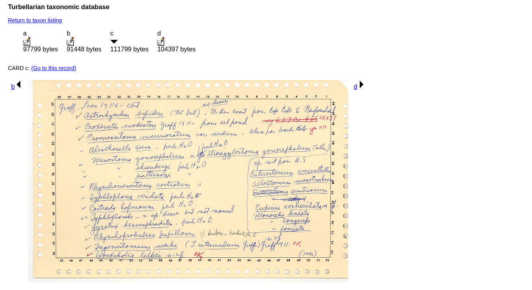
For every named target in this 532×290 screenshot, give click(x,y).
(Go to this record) (53, 68)
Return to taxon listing (35, 20)
